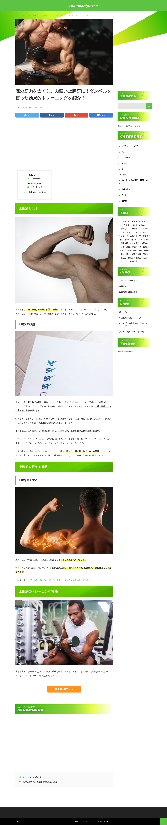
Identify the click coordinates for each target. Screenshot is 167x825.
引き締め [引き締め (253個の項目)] (143, 243)
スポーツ (125, 163)
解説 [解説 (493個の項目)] (139, 254)
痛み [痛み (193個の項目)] (134, 250)
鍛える (50, 782)
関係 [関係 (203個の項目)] (145, 258)
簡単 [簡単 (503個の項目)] (122, 254)
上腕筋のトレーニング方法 (36, 192)
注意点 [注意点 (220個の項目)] (122, 250)
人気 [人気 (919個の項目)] (132, 236)
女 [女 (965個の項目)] (131, 243)
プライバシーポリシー (128, 281)
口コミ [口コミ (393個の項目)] (133, 240)
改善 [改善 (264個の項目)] (128, 247)
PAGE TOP (163, 821)
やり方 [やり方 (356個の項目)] (142, 221)
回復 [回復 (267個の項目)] (140, 240)
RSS (18, 821)
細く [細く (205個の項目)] (128, 254)
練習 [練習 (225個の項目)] (134, 254)
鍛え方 (56, 782)
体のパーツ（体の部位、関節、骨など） (134, 181)
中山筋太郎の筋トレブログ (130, 318)
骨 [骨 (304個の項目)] (137, 261)
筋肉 (34, 15)
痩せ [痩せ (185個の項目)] (140, 250)
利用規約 (122, 286)
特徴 (44, 782)
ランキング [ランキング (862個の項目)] (123, 236)
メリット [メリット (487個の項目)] (126, 232)
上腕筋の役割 (34, 178)
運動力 (124, 201)
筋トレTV (123, 312)
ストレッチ (126, 158)
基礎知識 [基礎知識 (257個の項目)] (124, 243)
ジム (123, 152)
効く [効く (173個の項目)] (121, 240)
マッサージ (123, 175)
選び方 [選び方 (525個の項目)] (123, 258)
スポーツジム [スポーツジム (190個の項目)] (138, 225)
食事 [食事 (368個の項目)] (132, 261)
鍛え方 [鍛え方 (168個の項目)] (138, 258)
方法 (34, 782)
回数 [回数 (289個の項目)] (146, 240)
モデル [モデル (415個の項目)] (142, 232)
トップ (17, 15)
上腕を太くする (34, 187)
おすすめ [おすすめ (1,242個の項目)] (126, 221)
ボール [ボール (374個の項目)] (134, 229)
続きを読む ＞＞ (64, 689)
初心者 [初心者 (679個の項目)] (146, 236)
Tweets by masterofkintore (125, 351)
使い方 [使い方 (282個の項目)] (138, 236)
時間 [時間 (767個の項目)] (139, 247)
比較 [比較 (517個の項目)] (145, 247)
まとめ (24, 782)
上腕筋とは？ (31, 175)
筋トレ (124, 195)
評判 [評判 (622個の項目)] (145, 254)
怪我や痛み (126, 189)
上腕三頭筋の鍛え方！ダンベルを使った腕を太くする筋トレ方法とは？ (60, 580)
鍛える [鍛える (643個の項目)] (131, 258)
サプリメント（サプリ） (131, 146)
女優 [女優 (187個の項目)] (136, 243)
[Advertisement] (64, 146)
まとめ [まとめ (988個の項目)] (134, 221)
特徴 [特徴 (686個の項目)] (129, 250)
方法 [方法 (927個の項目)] (134, 247)
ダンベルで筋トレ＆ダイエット (132, 332)
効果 (30, 782)
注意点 (39, 782)
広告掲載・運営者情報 (128, 292)
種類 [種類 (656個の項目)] (146, 250)
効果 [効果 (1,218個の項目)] (127, 240)
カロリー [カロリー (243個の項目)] (127, 225)
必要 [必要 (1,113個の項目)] (122, 247)
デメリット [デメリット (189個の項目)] (125, 229)
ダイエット (126, 169)
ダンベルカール (27, 15)
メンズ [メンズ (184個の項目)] (134, 232)
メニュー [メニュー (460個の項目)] (143, 229)
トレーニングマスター (87, 821)
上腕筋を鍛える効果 (33, 184)
